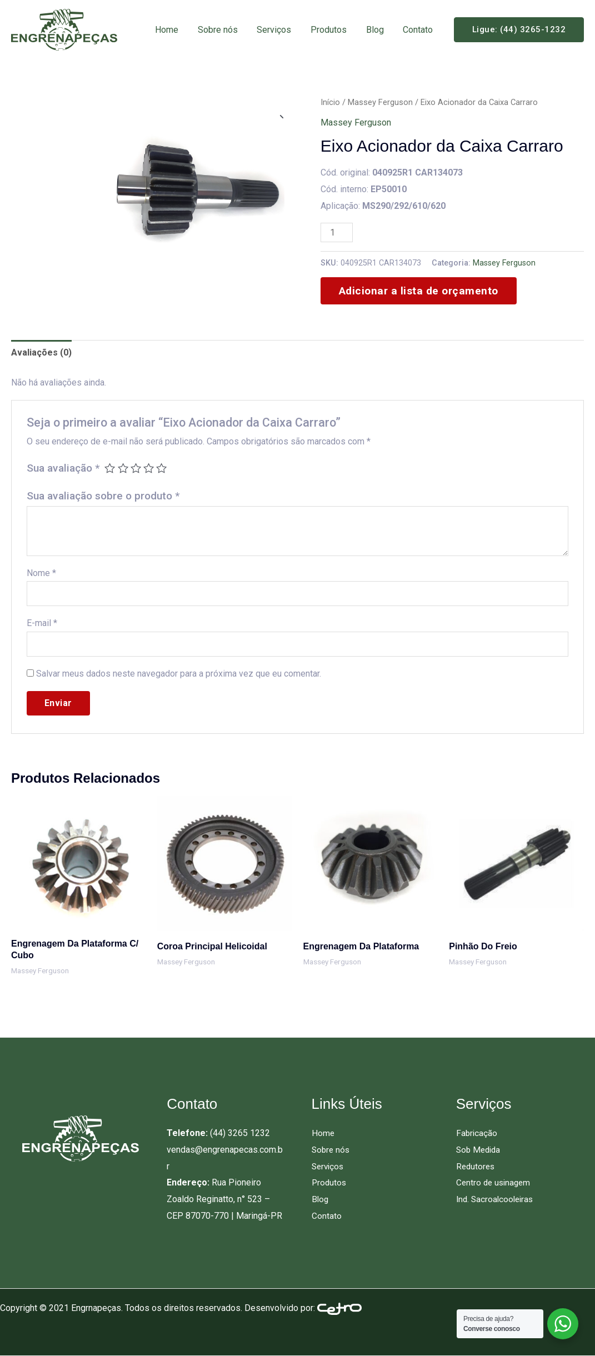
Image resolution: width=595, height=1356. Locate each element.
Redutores (476, 1166)
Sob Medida (479, 1149)
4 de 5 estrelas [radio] (148, 468)
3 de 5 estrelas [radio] (136, 468)
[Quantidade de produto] (337, 232)
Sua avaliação (63, 468)
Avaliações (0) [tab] (41, 352)
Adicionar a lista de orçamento (418, 290)
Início (330, 102)
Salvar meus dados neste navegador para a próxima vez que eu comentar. (178, 673)
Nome (41, 573)
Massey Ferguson (380, 102)
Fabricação (477, 1133)
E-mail (42, 623)
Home (175, 29)
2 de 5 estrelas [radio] (123, 468)
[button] (519, 29)
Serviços (279, 29)
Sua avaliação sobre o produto (103, 495)
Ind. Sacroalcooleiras (496, 1199)
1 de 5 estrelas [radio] (109, 468)
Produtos (332, 29)
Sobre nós (224, 29)
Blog (377, 29)
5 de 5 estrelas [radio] (161, 468)
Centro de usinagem (495, 1182)
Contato (419, 29)
